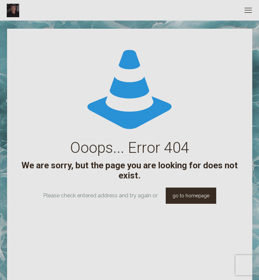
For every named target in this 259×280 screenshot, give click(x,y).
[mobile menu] (248, 10)
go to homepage (190, 195)
